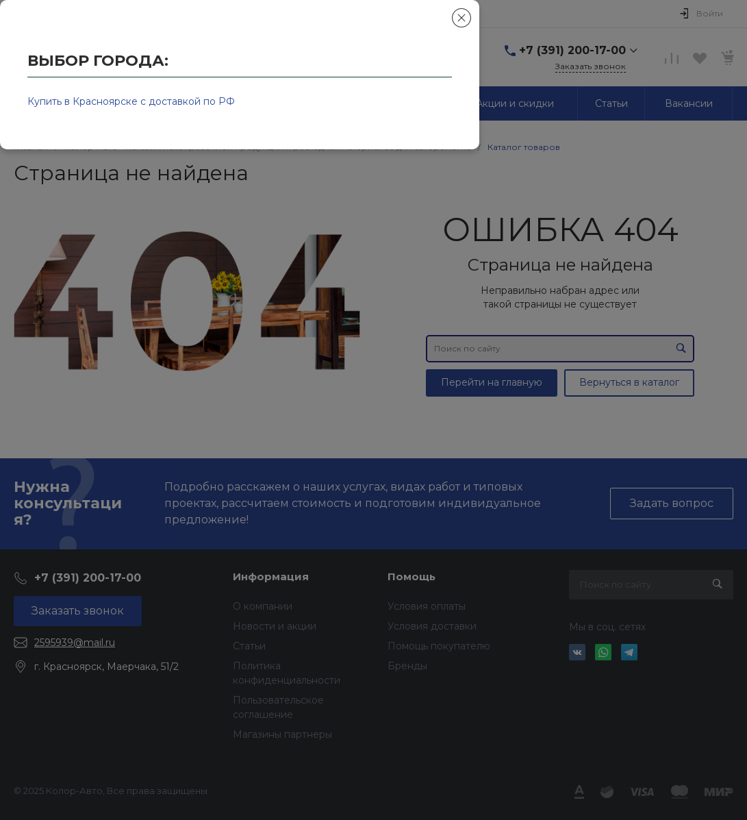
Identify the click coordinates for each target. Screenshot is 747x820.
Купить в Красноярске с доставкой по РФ (131, 101)
